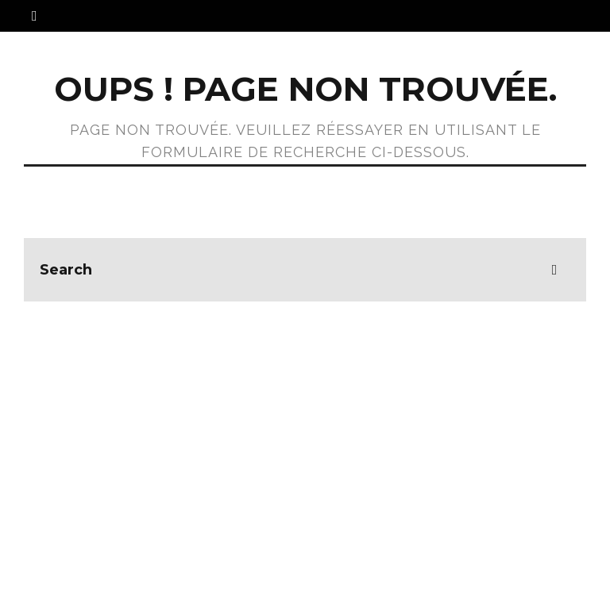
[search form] (305, 270)
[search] (554, 270)
